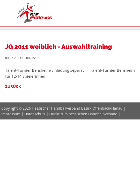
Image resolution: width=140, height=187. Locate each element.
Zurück (13, 86)
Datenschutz (34, 113)
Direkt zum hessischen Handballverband (83, 113)
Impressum (10, 113)
